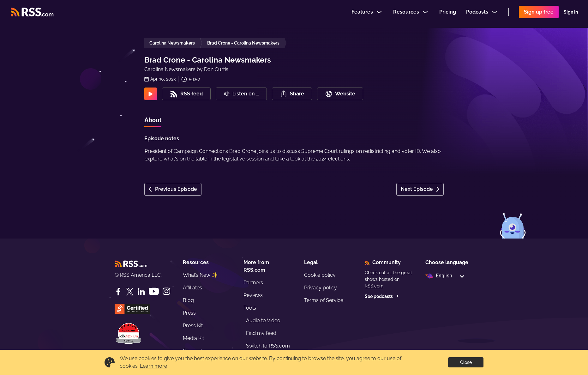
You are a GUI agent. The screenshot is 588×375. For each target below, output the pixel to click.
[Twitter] (130, 291)
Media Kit (193, 338)
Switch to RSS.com (268, 346)
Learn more (153, 366)
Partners (253, 283)
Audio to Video (263, 321)
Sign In (571, 13)
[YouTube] (154, 291)
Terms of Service (323, 300)
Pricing (447, 14)
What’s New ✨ (200, 275)
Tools (249, 308)
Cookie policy (320, 275)
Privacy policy (320, 288)
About (152, 120)
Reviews (253, 295)
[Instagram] (166, 291)
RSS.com (374, 285)
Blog (188, 300)
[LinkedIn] (141, 291)
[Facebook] (118, 291)
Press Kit (193, 326)
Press (189, 313)
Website (340, 94)
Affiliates (192, 288)
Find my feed (261, 333)
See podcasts (382, 296)
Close (466, 362)
